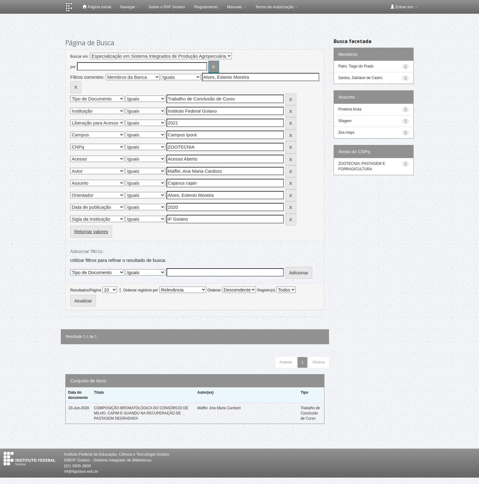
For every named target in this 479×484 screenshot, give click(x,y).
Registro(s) (266, 290)
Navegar (130, 7)
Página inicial (96, 6)
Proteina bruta (349, 109)
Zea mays (346, 132)
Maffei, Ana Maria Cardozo (219, 408)
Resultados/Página (85, 290)
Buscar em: (79, 56)
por (72, 67)
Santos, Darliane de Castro (360, 78)
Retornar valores (91, 231)
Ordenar (214, 290)
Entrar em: (404, 6)
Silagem (345, 121)
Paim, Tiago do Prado (356, 66)
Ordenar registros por (140, 290)
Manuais (236, 7)
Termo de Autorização (276, 7)
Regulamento (206, 7)
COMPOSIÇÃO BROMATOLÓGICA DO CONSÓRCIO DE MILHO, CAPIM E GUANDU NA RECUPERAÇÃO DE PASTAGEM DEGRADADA (141, 413)
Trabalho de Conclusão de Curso (310, 413)
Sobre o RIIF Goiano (166, 7)
